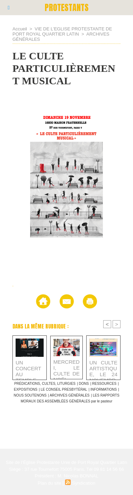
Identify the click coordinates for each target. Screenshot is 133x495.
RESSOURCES (104, 383)
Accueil (19, 28)
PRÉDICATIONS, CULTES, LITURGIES (45, 383)
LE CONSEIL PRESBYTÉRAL (64, 389)
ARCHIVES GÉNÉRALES (69, 395)
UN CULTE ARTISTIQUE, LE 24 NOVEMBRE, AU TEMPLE (103, 368)
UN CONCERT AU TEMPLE (28, 368)
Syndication (83, 483)
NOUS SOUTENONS (30, 395)
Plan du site (49, 483)
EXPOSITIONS (25, 389)
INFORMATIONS (103, 389)
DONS (84, 383)
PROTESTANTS (67, 7)
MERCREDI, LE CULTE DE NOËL (66, 367)
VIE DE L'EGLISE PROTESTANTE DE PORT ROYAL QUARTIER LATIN (62, 31)
